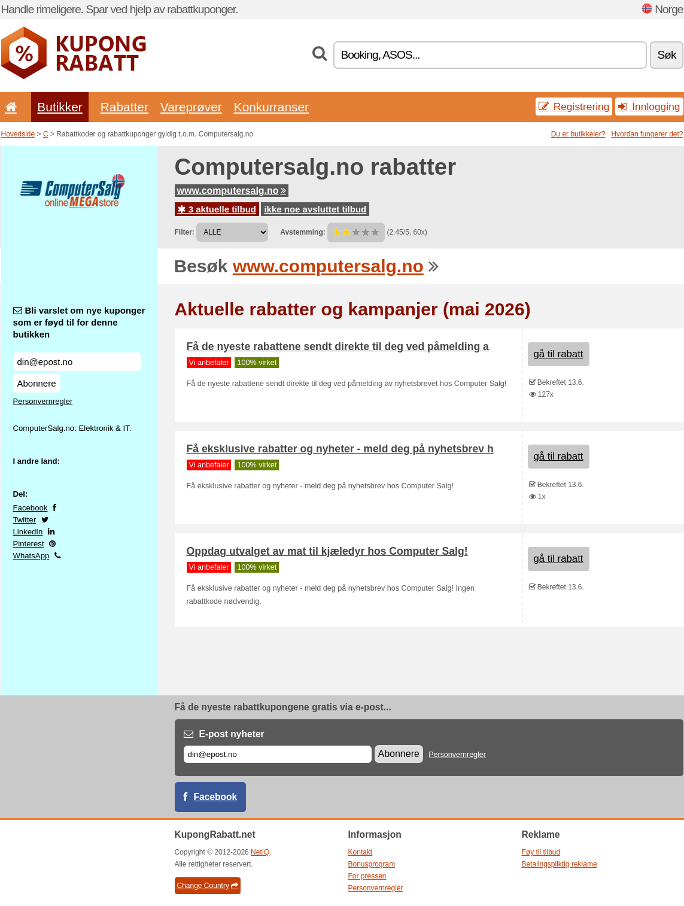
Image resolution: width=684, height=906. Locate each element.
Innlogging (649, 107)
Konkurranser (271, 107)
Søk (666, 54)
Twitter (25, 519)
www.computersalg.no (231, 191)
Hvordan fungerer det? (647, 134)
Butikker (59, 107)
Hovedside (18, 134)
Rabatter (124, 107)
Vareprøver (191, 107)
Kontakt (360, 852)
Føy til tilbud (541, 852)
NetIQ (260, 852)
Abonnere (36, 383)
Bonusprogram (372, 864)
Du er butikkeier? (578, 134)
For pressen (367, 876)
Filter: (184, 232)
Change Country (207, 885)
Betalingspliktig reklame (559, 864)
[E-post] (278, 754)
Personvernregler (43, 401)
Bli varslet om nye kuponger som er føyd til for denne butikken (79, 322)
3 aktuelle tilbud (217, 209)
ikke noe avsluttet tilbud (315, 209)
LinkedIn (28, 531)
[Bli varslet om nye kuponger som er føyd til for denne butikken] (77, 361)
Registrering (574, 107)
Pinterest (28, 543)
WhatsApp (31, 555)
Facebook (30, 507)
